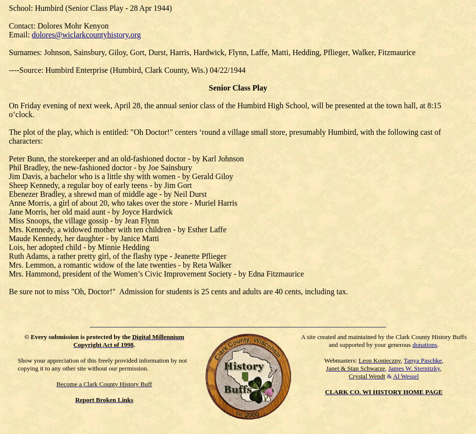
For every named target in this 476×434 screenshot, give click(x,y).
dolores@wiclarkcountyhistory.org (86, 35)
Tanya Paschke (423, 360)
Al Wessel (406, 376)
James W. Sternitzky (414, 368)
